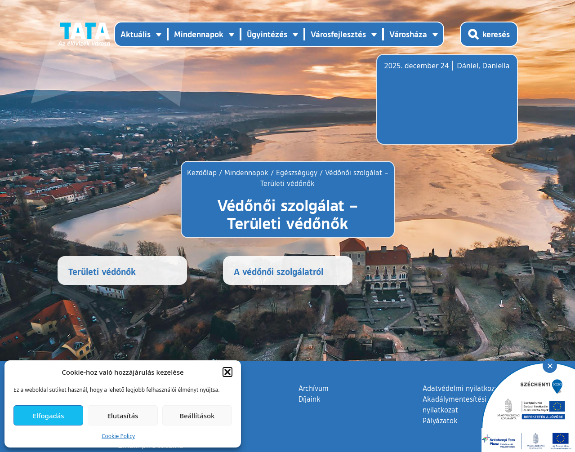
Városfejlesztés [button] (338, 34)
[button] (227, 372)
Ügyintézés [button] (267, 34)
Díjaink (310, 398)
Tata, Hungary (434, 104)
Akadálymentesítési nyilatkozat (454, 404)
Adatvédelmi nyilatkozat (462, 388)
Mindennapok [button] (198, 34)
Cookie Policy (118, 436)
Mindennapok (246, 172)
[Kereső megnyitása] (489, 34)
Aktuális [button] (135, 34)
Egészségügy (296, 172)
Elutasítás (122, 415)
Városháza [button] (408, 34)
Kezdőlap (203, 172)
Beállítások (196, 415)
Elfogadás (48, 415)
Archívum (314, 388)
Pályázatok (440, 420)
